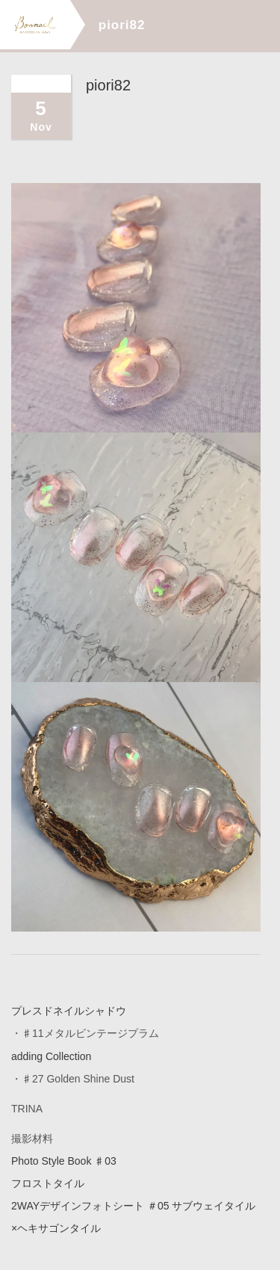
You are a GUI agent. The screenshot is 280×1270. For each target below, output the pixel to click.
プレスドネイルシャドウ (68, 1011)
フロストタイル (47, 1183)
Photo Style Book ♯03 (63, 1160)
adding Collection (51, 1056)
